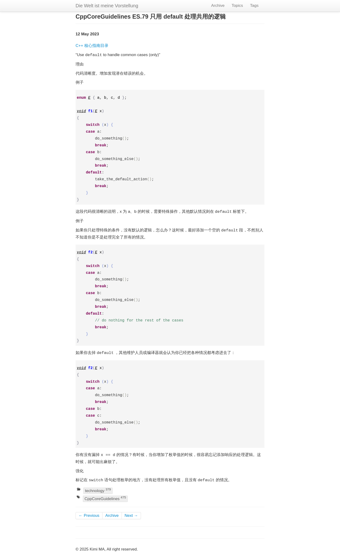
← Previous (89, 515)
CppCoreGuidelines (105, 498)
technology (98, 490)
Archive (218, 5)
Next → (131, 515)
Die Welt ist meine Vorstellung (107, 5)
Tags (254, 5)
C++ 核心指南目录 (92, 45)
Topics (237, 5)
